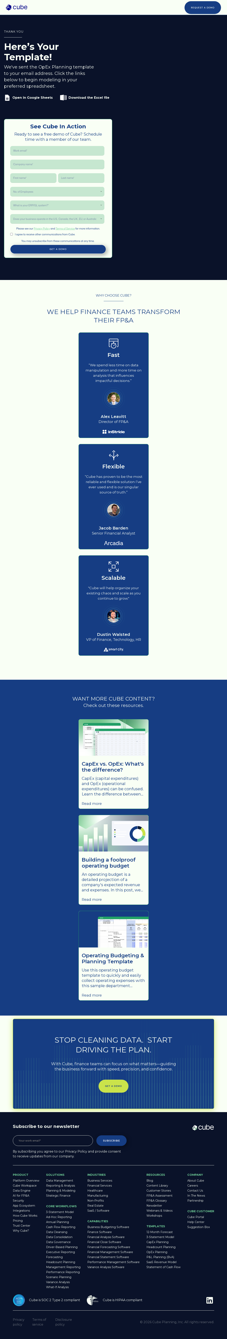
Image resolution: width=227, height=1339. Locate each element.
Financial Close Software (104, 1242)
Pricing (18, 1220)
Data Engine (21, 1190)
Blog (149, 1180)
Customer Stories (158, 1190)
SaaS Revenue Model (161, 1262)
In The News (196, 1195)
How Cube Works (25, 1215)
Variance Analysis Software (105, 1267)
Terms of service (39, 1322)
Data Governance (58, 1242)
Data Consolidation (59, 1237)
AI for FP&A (21, 1195)
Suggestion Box (198, 1227)
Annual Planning (57, 1222)
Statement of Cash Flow (163, 1267)
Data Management (59, 1180)
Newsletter (154, 1205)
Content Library (157, 1185)
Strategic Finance (58, 1195)
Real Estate (95, 1205)
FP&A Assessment (159, 1195)
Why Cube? (21, 1230)
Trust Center (21, 1225)
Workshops (154, 1215)
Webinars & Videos (159, 1210)
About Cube (195, 1180)
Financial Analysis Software (106, 1237)
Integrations (21, 1210)
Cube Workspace (25, 1185)
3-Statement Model (60, 1212)
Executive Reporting (60, 1252)
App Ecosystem (24, 1205)
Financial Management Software (110, 1252)
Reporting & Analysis (60, 1185)
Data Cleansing (56, 1232)
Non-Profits (95, 1200)
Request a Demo (203, 7)
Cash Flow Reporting (60, 1227)
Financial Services (99, 1185)
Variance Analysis (58, 1282)
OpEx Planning (156, 1252)
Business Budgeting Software (108, 1227)
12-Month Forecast (159, 1232)
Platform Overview (26, 1180)
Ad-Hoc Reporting (59, 1217)
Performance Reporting (63, 1272)
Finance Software (99, 1232)
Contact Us (195, 1190)
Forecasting (54, 1257)
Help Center (195, 1222)
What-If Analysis (57, 1287)
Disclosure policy (63, 1322)
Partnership (195, 1200)
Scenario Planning (58, 1277)
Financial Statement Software (108, 1257)
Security (18, 1200)
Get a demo (113, 1086)
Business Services (99, 1180)
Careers (192, 1185)
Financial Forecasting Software (108, 1247)
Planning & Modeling (60, 1190)
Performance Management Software (113, 1262)
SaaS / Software (98, 1210)
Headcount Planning (60, 1262)
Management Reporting (63, 1267)
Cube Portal (195, 1217)
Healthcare (95, 1190)
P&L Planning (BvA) (160, 1257)
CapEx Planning (157, 1242)
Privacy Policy (42, 228)
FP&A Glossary (156, 1200)
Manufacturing (97, 1195)
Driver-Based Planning (62, 1247)
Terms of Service (65, 228)
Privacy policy (18, 1322)
